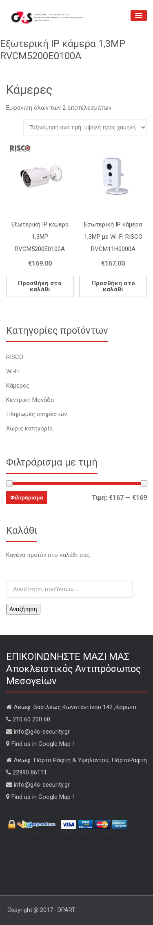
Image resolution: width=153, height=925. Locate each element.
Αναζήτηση (23, 609)
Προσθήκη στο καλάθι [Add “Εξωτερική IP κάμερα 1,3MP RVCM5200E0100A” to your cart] (40, 286)
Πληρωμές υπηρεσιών (36, 414)
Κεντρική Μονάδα (30, 400)
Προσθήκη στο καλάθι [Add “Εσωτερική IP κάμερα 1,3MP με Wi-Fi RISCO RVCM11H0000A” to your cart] (113, 286)
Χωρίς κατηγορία (29, 428)
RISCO (14, 357)
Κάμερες (17, 385)
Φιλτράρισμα (26, 498)
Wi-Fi (13, 371)
